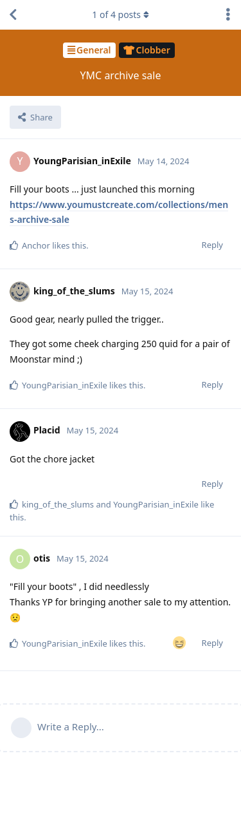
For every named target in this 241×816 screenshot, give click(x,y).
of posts (120, 14)
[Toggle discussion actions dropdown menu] (228, 15)
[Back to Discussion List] (13, 15)
